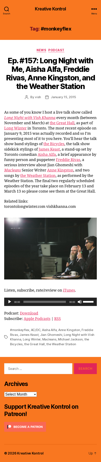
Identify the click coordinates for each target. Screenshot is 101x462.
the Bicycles (53, 144)
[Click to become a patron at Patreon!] (50, 427)
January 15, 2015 (63, 97)
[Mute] (80, 302)
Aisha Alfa (47, 154)
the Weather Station (38, 175)
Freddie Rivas (68, 159)
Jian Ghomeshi (51, 335)
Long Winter (15, 128)
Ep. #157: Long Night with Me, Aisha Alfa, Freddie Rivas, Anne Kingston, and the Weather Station (50, 73)
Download (29, 313)
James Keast (49, 149)
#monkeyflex (19, 330)
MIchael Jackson (70, 339)
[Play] (10, 302)
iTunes (69, 290)
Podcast (56, 50)
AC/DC (36, 330)
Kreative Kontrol (50, 9)
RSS (57, 318)
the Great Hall (62, 123)
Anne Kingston (60, 170)
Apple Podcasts (37, 318)
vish (38, 97)
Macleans (12, 170)
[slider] (44, 302)
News (41, 50)
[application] (50, 302)
